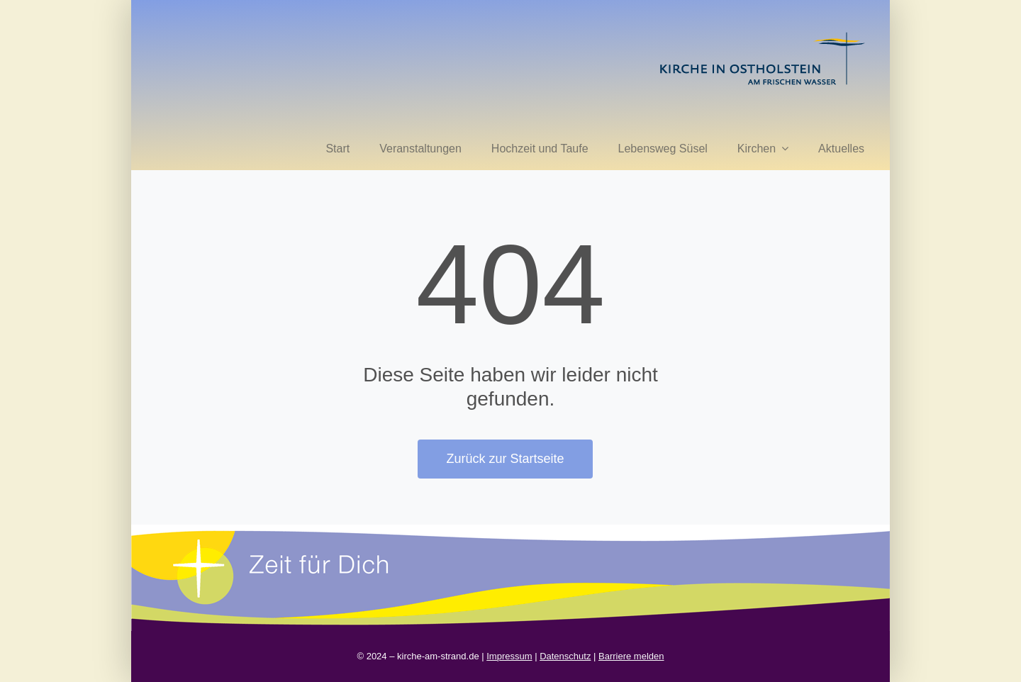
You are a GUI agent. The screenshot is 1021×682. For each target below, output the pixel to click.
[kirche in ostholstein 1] (762, 34)
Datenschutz (565, 656)
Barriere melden (631, 656)
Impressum (509, 656)
